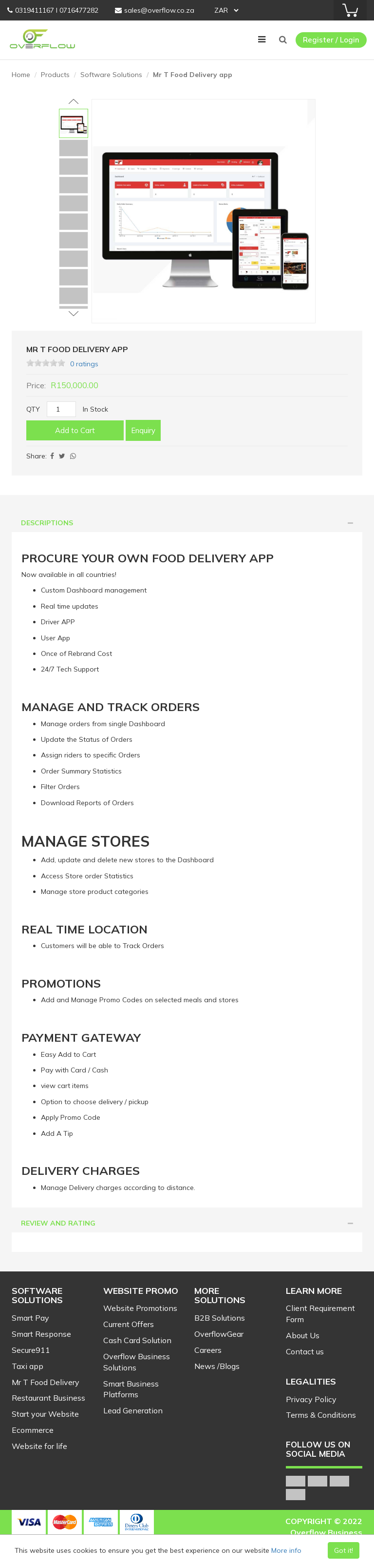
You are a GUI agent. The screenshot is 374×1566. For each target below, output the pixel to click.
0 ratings (84, 363)
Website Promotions (140, 1308)
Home (21, 74)
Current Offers (128, 1324)
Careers (208, 1350)
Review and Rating (187, 1223)
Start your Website (45, 1414)
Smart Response (41, 1334)
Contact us (305, 1351)
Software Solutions (111, 74)
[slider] (45, 363)
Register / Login (331, 39)
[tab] (187, 523)
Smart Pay (30, 1318)
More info (286, 1550)
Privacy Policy (311, 1399)
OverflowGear (218, 1334)
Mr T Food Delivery (45, 1382)
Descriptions (187, 522)
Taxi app (27, 1366)
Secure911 (31, 1350)
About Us (302, 1335)
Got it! (343, 1550)
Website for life (39, 1446)
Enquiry (143, 430)
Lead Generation (133, 1410)
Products (55, 74)
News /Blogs (217, 1366)
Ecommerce (33, 1430)
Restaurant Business (48, 1398)
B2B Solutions (219, 1318)
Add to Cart (75, 430)
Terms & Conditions (321, 1415)
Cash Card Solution (137, 1340)
